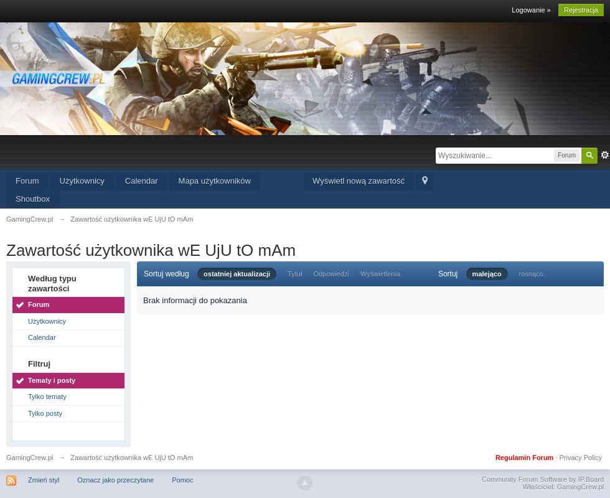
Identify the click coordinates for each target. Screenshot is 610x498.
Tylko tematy (47, 396)
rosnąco (531, 274)
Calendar (141, 181)
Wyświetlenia (380, 274)
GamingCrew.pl (29, 457)
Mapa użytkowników (215, 181)
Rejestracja (581, 10)
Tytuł (295, 274)
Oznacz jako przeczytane (115, 480)
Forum (27, 181)
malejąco (487, 274)
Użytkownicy (82, 181)
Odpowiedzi (331, 274)
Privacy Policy (581, 457)
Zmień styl (43, 480)
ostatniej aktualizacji (237, 274)
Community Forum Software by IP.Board (543, 479)
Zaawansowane (605, 155)
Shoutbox (33, 199)
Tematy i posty (51, 380)
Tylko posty (45, 413)
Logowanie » (531, 10)
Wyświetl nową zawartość (358, 181)
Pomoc (182, 480)
